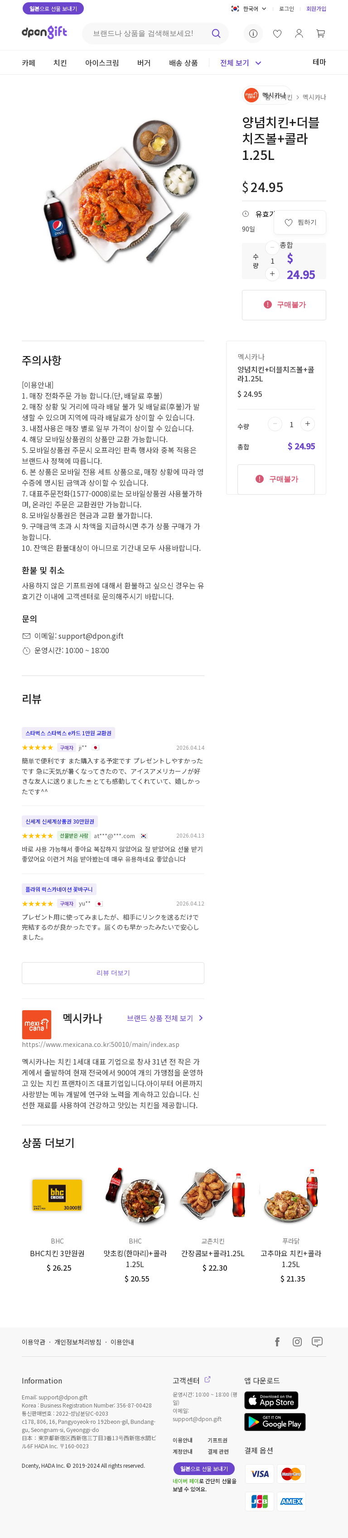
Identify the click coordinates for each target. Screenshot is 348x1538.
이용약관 (33, 1341)
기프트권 (217, 1440)
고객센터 (192, 1380)
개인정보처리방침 (78, 1341)
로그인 (286, 8)
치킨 (287, 96)
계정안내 (183, 1451)
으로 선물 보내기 (53, 8)
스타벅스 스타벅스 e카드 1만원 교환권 (68, 733)
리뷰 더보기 (113, 972)
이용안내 (122, 1341)
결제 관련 (218, 1451)
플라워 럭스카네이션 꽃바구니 (59, 889)
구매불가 (284, 304)
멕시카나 (314, 96)
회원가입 (316, 8)
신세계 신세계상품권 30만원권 (59, 821)
